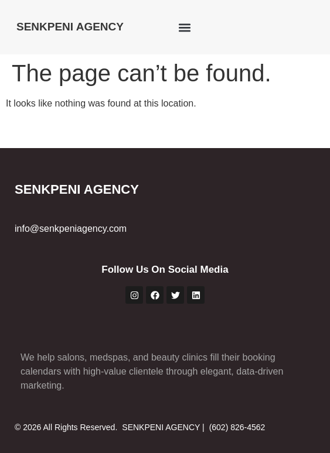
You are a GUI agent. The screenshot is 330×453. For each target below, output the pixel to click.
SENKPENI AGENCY (70, 26)
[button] (184, 27)
